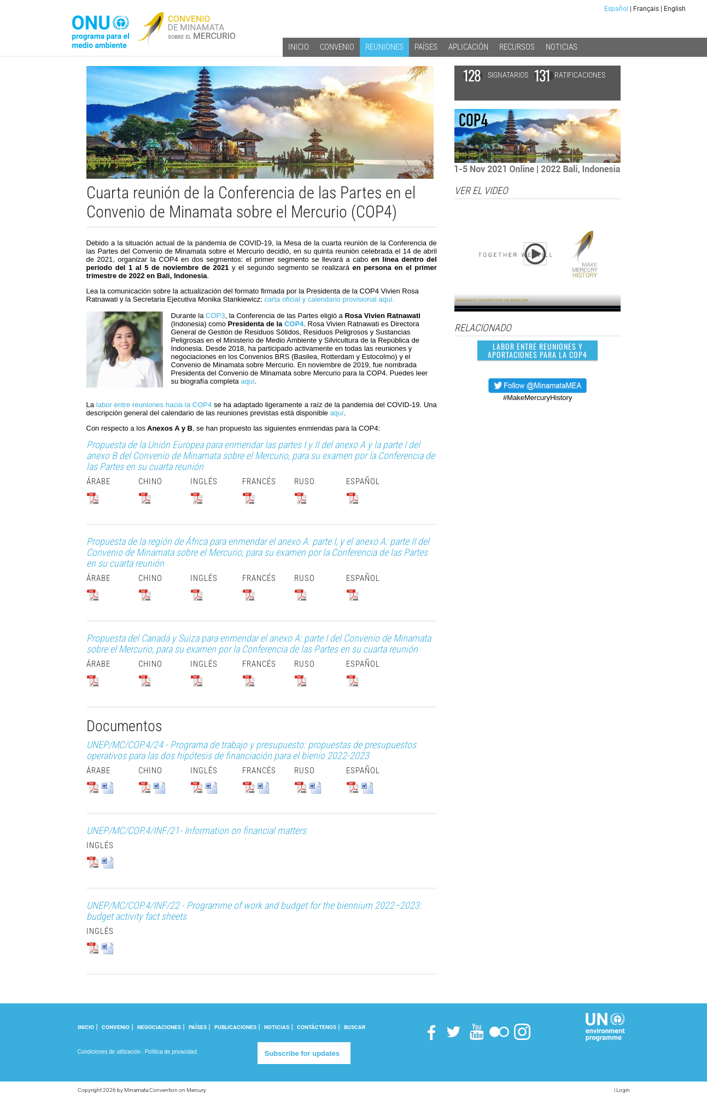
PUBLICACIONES (235, 1027)
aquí (247, 381)
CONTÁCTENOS (316, 1027)
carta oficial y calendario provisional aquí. (329, 299)
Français (646, 9)
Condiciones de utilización (109, 1052)
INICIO (86, 1027)
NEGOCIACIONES (159, 1027)
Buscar (354, 1027)
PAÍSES (198, 1027)
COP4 (293, 324)
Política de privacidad (171, 1052)
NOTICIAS (276, 1027)
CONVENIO (116, 1027)
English (675, 9)
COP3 (215, 316)
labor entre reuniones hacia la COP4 (154, 405)
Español (616, 9)
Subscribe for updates (302, 1053)
